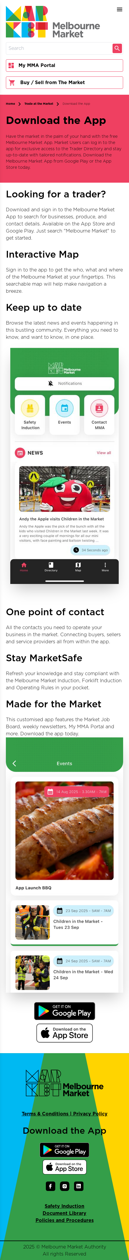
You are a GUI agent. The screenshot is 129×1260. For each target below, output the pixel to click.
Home (10, 103)
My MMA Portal (32, 65)
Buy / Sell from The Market (47, 82)
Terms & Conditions (45, 1114)
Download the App (76, 103)
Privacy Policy (90, 1114)
